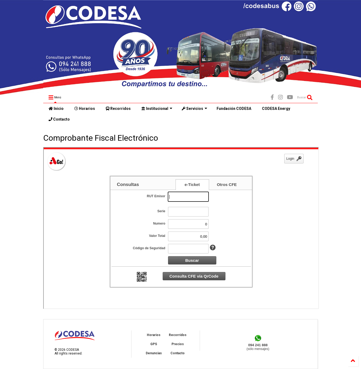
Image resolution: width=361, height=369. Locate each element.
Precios (178, 344)
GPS (153, 344)
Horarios (84, 108)
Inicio (56, 108)
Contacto (59, 119)
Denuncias (154, 353)
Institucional (156, 108)
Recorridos (118, 108)
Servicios (194, 108)
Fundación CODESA (234, 108)
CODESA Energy (276, 108)
